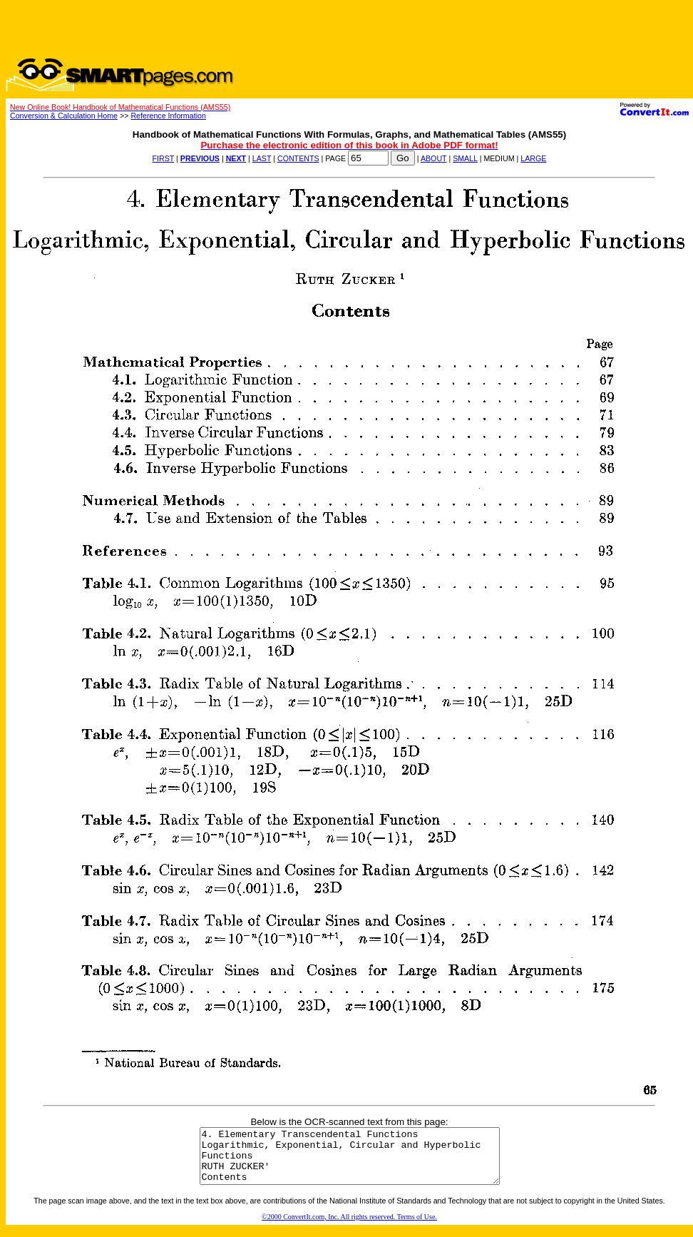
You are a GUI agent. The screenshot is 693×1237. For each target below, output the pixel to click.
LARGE (533, 158)
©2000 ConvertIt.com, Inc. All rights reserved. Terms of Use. (349, 1227)
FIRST (164, 158)
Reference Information (167, 115)
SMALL (465, 158)
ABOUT (434, 158)
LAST (261, 158)
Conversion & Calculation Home (64, 115)
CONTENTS (298, 158)
